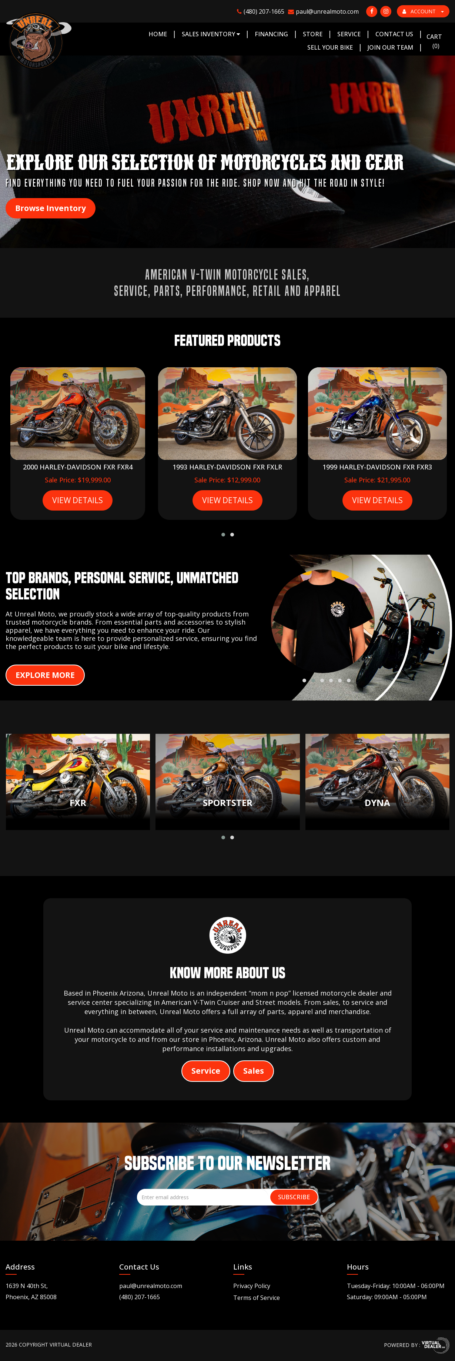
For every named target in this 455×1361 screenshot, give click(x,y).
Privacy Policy (251, 1286)
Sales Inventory (211, 34)
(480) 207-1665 (139, 1297)
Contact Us (394, 34)
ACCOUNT (423, 11)
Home (157, 34)
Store (312, 34)
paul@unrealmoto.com (150, 1286)
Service (349, 34)
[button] (223, 534)
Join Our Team (390, 47)
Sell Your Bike (330, 47)
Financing (271, 34)
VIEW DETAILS (77, 500)
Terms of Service (256, 1298)
